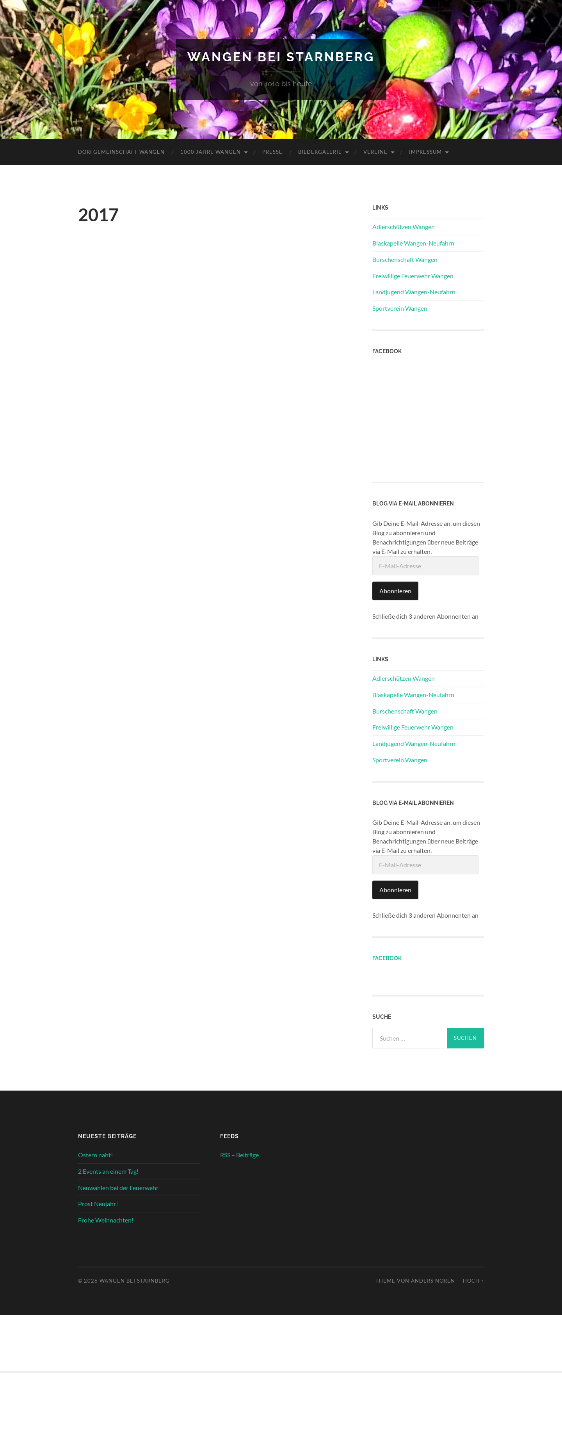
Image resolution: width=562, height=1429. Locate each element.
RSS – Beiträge (239, 1155)
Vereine (375, 152)
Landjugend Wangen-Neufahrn (413, 291)
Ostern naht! (95, 1155)
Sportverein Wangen (399, 308)
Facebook (387, 958)
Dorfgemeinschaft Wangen (121, 152)
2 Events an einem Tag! (108, 1171)
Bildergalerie (320, 152)
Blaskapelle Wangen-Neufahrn (413, 243)
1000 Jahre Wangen (210, 152)
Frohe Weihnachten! (105, 1220)
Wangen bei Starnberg (281, 57)
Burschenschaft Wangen (405, 259)
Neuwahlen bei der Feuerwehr (118, 1187)
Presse (272, 152)
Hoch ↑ (473, 1281)
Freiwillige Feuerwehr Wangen (413, 275)
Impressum (425, 152)
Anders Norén (433, 1281)
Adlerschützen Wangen (403, 226)
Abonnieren (395, 590)
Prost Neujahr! (98, 1203)
